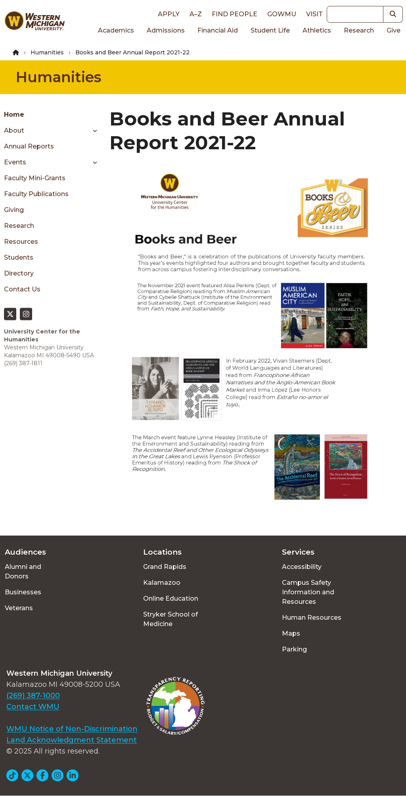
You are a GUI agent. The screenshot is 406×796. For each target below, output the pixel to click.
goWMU (281, 14)
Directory (19, 273)
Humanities (47, 52)
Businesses (23, 592)
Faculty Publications (36, 194)
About (14, 130)
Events (15, 162)
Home (14, 114)
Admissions (166, 30)
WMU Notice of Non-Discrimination (72, 729)
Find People (234, 14)
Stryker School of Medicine (170, 619)
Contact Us (22, 289)
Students (18, 257)
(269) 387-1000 (33, 695)
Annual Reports (29, 146)
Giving (14, 210)
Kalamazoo (161, 582)
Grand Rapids (164, 566)
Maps (291, 633)
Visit (314, 14)
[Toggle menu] (92, 131)
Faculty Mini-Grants (34, 178)
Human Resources (311, 617)
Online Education (170, 598)
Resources (21, 241)
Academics (116, 30)
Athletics (317, 30)
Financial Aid (217, 30)
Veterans (19, 608)
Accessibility (302, 566)
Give (393, 30)
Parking (294, 649)
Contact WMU (32, 706)
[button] (393, 14)
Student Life (270, 30)
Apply (169, 14)
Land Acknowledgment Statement (71, 740)
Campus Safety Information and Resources (308, 592)
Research (359, 30)
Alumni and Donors (23, 571)
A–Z (196, 14)
